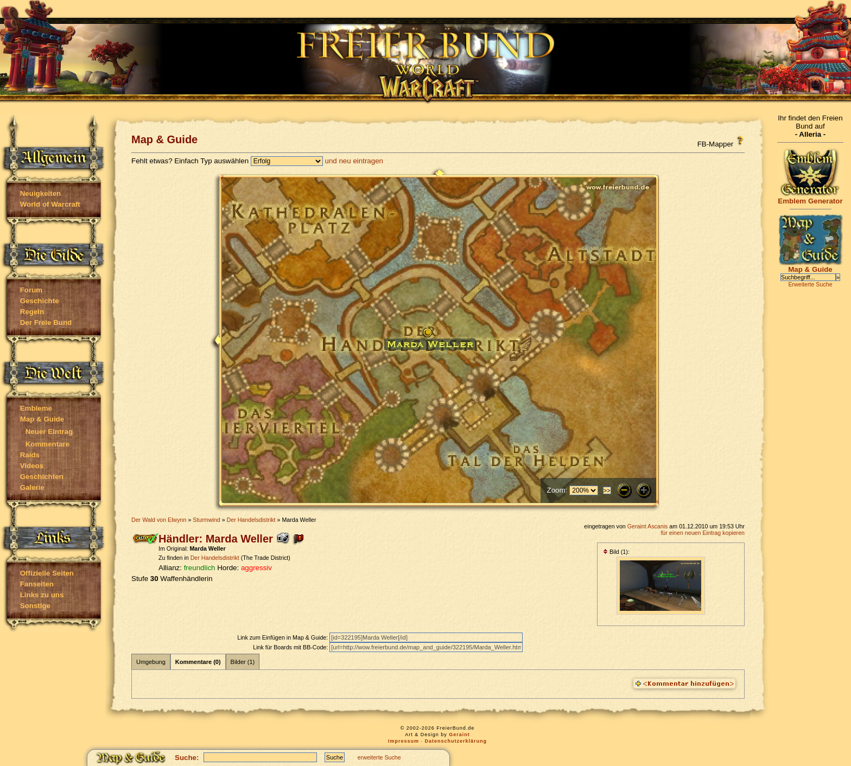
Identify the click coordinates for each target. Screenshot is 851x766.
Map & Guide (42, 419)
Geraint (459, 734)
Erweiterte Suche (810, 284)
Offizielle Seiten (47, 573)
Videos (31, 466)
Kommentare (47, 444)
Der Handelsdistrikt (251, 519)
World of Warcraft (50, 204)
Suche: (187, 758)
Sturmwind (206, 519)
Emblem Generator (810, 197)
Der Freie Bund (46, 322)
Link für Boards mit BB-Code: (291, 647)
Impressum (403, 741)
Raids (30, 455)
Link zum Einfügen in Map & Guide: (283, 637)
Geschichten (41, 477)
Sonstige (35, 606)
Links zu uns (42, 595)
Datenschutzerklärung (456, 741)
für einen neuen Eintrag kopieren (703, 532)
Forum (31, 290)
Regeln (32, 312)
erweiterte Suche (379, 757)
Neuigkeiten (40, 193)
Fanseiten (37, 584)
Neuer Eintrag (49, 431)
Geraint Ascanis (647, 526)
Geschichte (39, 301)
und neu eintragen (354, 161)
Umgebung (151, 662)
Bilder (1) (243, 662)
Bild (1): (616, 551)
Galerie (32, 487)
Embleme (36, 408)
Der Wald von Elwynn (158, 519)
